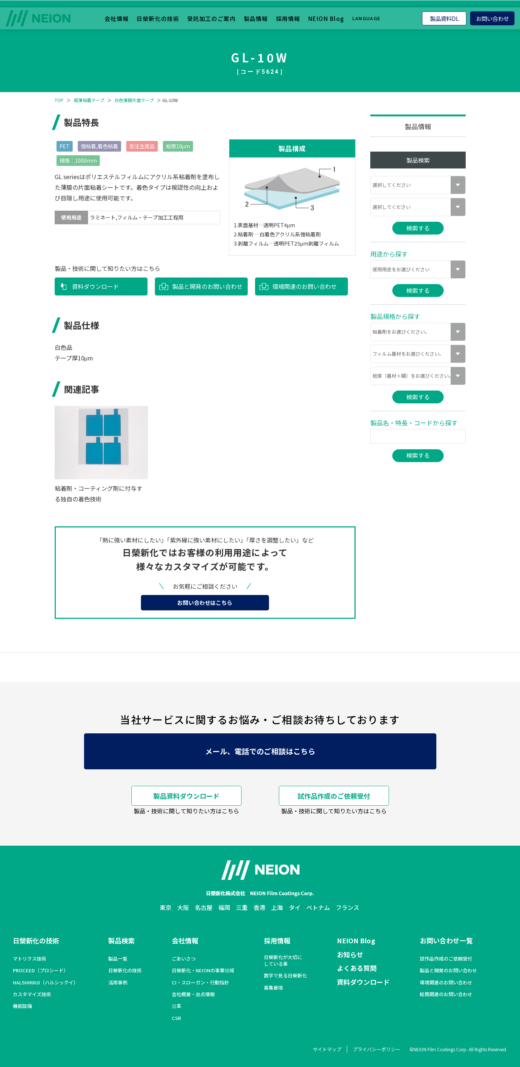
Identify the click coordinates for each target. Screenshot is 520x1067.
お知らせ (350, 954)
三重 (242, 907)
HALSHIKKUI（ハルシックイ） (45, 982)
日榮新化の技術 (158, 18)
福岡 (224, 907)
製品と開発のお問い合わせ (207, 286)
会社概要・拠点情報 (193, 994)
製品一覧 (117, 958)
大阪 (183, 907)
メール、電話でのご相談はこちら (260, 751)
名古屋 (203, 907)
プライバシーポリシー (376, 1049)
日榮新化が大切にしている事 (283, 960)
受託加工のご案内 (211, 18)
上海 (277, 907)
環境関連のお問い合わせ (304, 286)
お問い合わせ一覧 (446, 940)
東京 (165, 907)
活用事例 (117, 982)
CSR (176, 1018)
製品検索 (121, 940)
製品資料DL (444, 18)
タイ (295, 907)
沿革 (176, 1006)
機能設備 (22, 1006)
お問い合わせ (492, 18)
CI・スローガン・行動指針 (200, 982)
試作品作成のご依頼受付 (334, 796)
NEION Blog (326, 18)
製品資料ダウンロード (186, 796)
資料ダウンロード (95, 286)
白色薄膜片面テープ (134, 100)
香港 (259, 907)
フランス (347, 907)
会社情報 (117, 18)
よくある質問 (357, 968)
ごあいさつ (184, 958)
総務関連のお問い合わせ (446, 994)
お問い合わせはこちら (204, 602)
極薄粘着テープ (89, 100)
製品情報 (256, 18)
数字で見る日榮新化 (285, 975)
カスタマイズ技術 (32, 994)
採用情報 (288, 18)
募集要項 (273, 987)
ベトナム (318, 907)
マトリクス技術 (29, 958)
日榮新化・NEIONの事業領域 (203, 970)
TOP (59, 100)
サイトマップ (327, 1049)
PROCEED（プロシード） (40, 970)
